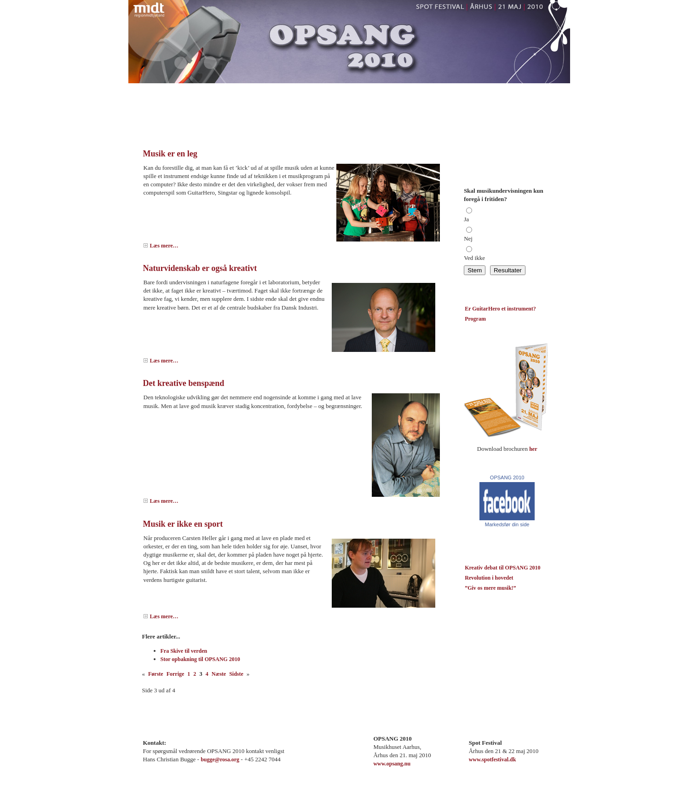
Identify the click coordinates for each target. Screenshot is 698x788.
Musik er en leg (170, 153)
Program (331, 89)
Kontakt (243, 89)
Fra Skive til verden (184, 651)
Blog (179, 89)
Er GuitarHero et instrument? (500, 308)
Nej (468, 238)
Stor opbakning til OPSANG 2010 (200, 659)
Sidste (236, 674)
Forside (152, 89)
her (533, 449)
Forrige (176, 674)
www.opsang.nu (391, 763)
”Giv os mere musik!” (490, 588)
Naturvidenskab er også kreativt (200, 268)
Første (155, 674)
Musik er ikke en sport (183, 524)
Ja (466, 219)
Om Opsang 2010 (286, 89)
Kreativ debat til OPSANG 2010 (502, 567)
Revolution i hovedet (489, 578)
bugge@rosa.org (220, 759)
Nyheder (209, 89)
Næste (219, 674)
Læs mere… (164, 245)
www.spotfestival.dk (492, 759)
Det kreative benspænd (184, 383)
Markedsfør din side (507, 524)
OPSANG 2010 (507, 477)
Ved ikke (474, 257)
